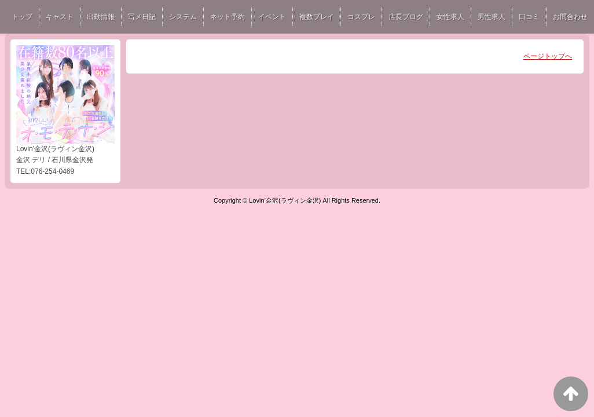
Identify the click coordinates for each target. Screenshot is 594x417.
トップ (22, 17)
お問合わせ (570, 17)
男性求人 (491, 17)
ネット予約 (227, 17)
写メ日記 (142, 17)
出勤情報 (101, 17)
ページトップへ (547, 56)
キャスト (60, 17)
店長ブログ (405, 17)
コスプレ (361, 17)
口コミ (529, 17)
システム (183, 17)
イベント (272, 17)
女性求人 (450, 17)
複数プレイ (316, 17)
